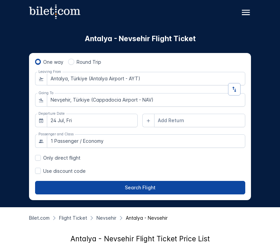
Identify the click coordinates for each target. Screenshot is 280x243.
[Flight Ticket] (73, 217)
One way (53, 62)
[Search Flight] (140, 187)
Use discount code (64, 171)
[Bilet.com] (39, 217)
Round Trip (89, 62)
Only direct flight (61, 158)
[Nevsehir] (106, 217)
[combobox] (146, 78)
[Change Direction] (234, 89)
